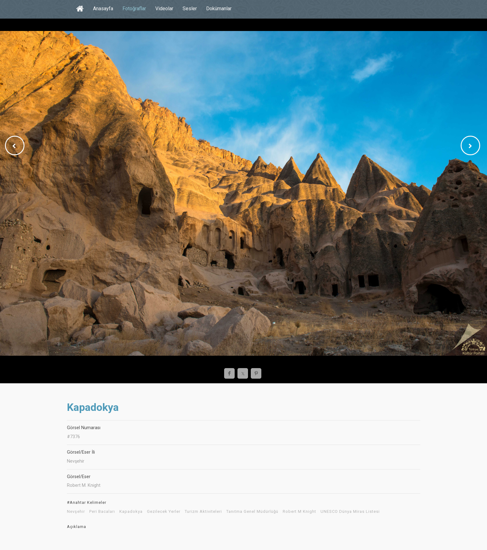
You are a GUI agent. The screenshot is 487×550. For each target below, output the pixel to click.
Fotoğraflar (134, 8)
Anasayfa (103, 8)
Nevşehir (76, 511)
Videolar (164, 8)
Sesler (190, 8)
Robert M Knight (299, 511)
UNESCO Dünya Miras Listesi (350, 511)
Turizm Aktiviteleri (203, 511)
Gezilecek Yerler (163, 511)
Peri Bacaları (102, 511)
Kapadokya (131, 511)
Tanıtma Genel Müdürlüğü (252, 511)
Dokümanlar (219, 8)
